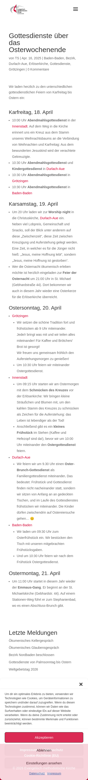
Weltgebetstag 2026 (23, 669)
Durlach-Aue (18, 64)
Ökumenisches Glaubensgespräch (34, 647)
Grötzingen (17, 69)
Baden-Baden (54, 58)
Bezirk (70, 58)
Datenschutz (37, 773)
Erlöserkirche (38, 64)
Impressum (54, 773)
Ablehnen (44, 750)
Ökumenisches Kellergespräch (31, 640)
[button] (81, 684)
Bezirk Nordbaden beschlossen (31, 655)
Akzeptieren (44, 737)
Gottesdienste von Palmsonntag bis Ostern (40, 662)
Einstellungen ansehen (44, 763)
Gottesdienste (60, 64)
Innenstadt (19, 126)
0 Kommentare (38, 69)
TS (17, 58)
